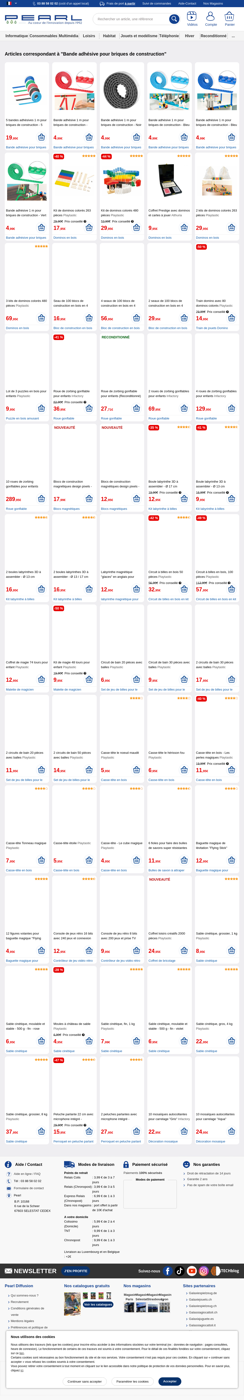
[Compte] (211, 19)
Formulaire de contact (29, 1188)
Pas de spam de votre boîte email (210, 1185)
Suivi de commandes (156, 3)
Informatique (16, 36)
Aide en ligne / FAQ (27, 1174)
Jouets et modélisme (139, 36)
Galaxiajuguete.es (201, 1319)
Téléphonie (169, 36)
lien (22, 1353)
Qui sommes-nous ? (24, 1295)
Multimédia (68, 36)
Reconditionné (213, 36)
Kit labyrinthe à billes (162, 509)
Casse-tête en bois (114, 780)
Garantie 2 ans (197, 1179)
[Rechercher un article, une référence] (137, 19)
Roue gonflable (63, 418)
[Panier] (229, 19)
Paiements (142, 1173)
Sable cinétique (206, 960)
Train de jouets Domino (212, 328)
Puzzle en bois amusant (22, 418)
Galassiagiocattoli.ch (203, 1312)
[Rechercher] (174, 19)
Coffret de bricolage (161, 960)
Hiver (189, 36)
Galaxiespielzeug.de (203, 1293)
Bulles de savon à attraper (166, 870)
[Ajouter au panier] (41, 137)
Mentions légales (22, 1321)
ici (21, 1370)
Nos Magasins (213, 3)
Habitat (109, 36)
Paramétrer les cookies (133, 1381)
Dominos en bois (64, 237)
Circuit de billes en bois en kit (168, 599)
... (233, 36)
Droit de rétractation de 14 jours (209, 1173)
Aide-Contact (187, 3)
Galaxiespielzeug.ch (203, 1306)
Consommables (43, 36)
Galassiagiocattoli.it (202, 1325)
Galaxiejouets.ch (200, 1299)
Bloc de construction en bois (72, 328)
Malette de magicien (20, 689)
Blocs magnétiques (66, 509)
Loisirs (89, 36)
